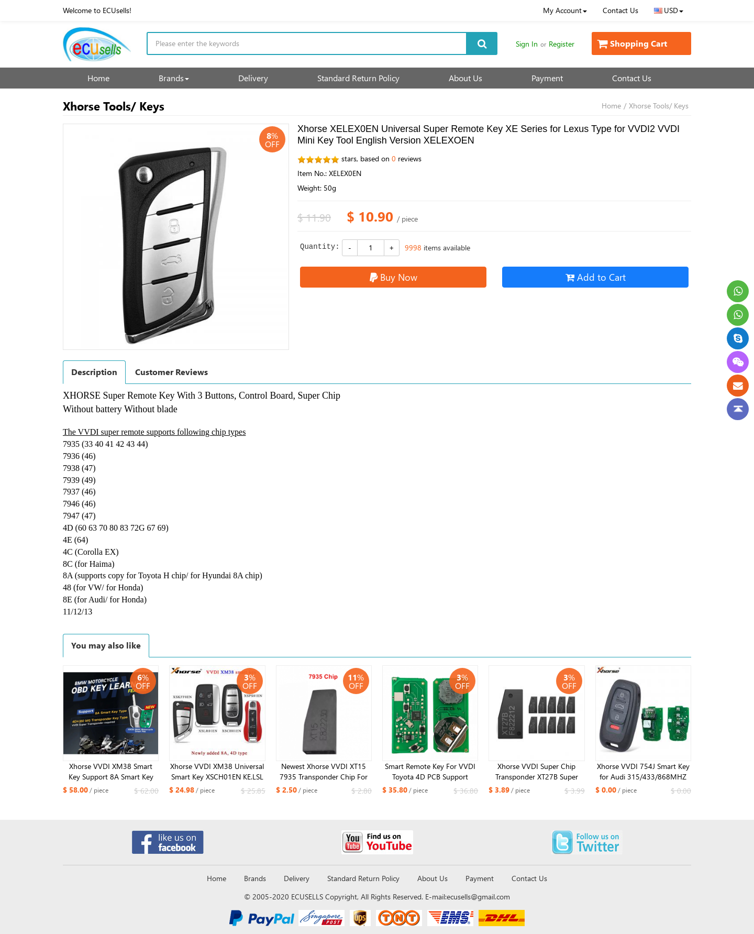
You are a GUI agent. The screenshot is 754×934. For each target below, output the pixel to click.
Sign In (527, 44)
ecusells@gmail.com (478, 897)
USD (668, 10)
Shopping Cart (632, 43)
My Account (565, 10)
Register (561, 44)
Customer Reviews (171, 371)
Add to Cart (596, 276)
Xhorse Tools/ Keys (659, 106)
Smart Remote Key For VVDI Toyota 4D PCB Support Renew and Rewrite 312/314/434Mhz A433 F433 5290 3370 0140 (430, 771)
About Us (465, 77)
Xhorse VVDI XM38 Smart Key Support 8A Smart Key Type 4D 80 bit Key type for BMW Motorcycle (111, 771)
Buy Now (393, 276)
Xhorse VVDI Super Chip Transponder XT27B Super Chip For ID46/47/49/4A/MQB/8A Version (536, 771)
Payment (547, 77)
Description (94, 371)
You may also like (106, 645)
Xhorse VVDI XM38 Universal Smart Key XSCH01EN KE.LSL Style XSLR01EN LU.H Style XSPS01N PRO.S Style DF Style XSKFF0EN (217, 771)
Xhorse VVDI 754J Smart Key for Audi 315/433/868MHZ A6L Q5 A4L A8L (643, 771)
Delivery (253, 77)
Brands (174, 77)
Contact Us (620, 10)
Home (98, 77)
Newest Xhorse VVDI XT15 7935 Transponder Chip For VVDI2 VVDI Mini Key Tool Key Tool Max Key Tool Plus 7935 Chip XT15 (324, 771)
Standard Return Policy (358, 77)
